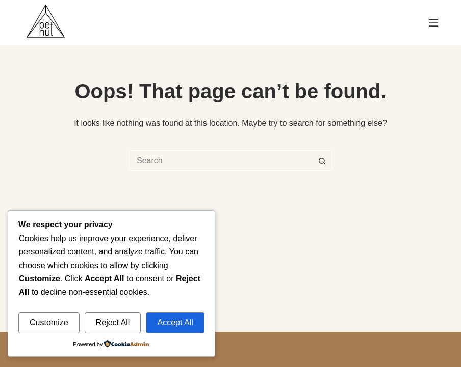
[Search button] (322, 160)
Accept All (175, 322)
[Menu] (433, 23)
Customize (49, 322)
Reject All (113, 322)
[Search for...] (220, 160)
